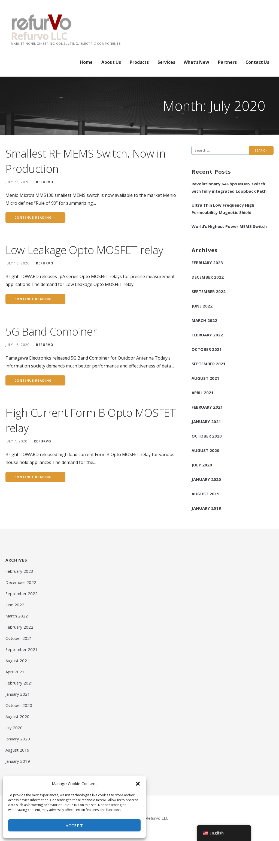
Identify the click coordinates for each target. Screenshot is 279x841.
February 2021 (207, 407)
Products (139, 62)
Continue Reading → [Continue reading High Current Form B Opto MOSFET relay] (35, 477)
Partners (227, 62)
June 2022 (202, 306)
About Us (111, 62)
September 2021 (209, 363)
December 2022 (208, 277)
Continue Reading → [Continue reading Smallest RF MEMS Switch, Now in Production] (35, 217)
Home (86, 62)
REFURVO (44, 182)
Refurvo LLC (39, 36)
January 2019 (206, 508)
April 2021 (203, 392)
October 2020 (207, 436)
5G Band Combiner (51, 331)
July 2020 (202, 465)
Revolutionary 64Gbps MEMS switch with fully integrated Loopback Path (229, 187)
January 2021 (206, 421)
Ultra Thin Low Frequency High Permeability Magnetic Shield (223, 208)
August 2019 (205, 493)
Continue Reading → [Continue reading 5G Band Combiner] (35, 380)
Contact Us (257, 62)
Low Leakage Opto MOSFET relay (84, 249)
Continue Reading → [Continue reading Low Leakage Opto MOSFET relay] (35, 299)
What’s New (196, 62)
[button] (138, 783)
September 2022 (209, 291)
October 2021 (207, 349)
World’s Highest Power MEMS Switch (229, 226)
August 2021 (205, 378)
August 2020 (205, 450)
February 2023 (207, 262)
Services (166, 62)
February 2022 (207, 334)
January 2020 (206, 479)
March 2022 (204, 320)
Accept (74, 825)
